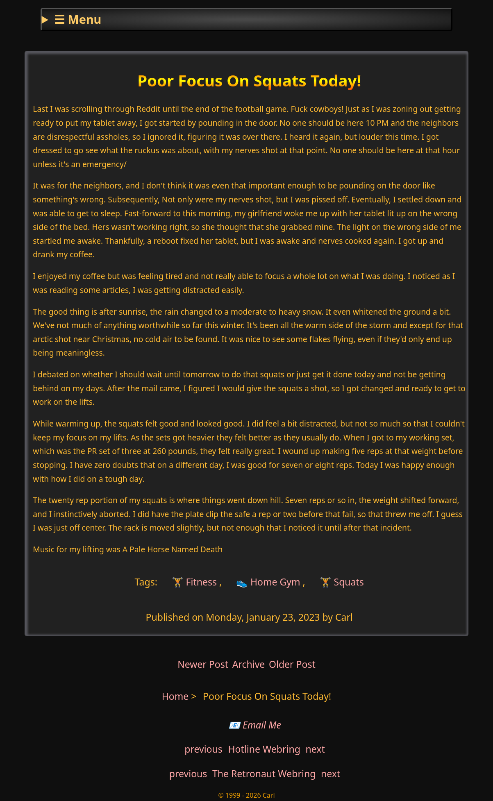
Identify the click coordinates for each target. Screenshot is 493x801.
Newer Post (202, 664)
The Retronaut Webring (264, 773)
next (315, 749)
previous (203, 749)
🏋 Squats (342, 581)
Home (175, 696)
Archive (248, 664)
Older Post (292, 664)
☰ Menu (77, 19)
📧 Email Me (254, 724)
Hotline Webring (264, 749)
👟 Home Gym (268, 581)
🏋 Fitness (193, 581)
